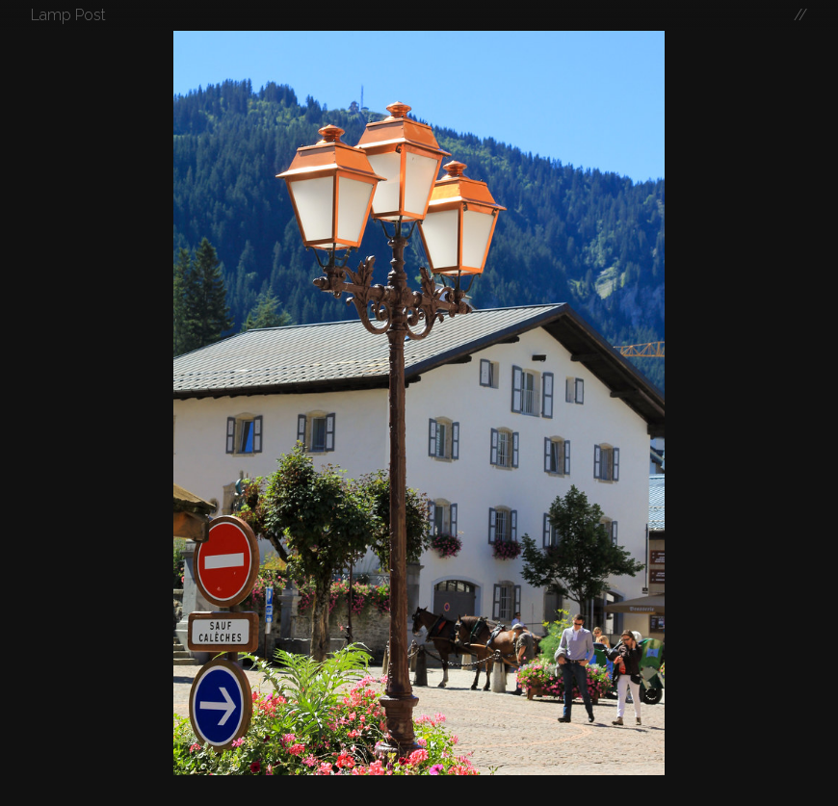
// (800, 15)
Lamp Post (68, 15)
